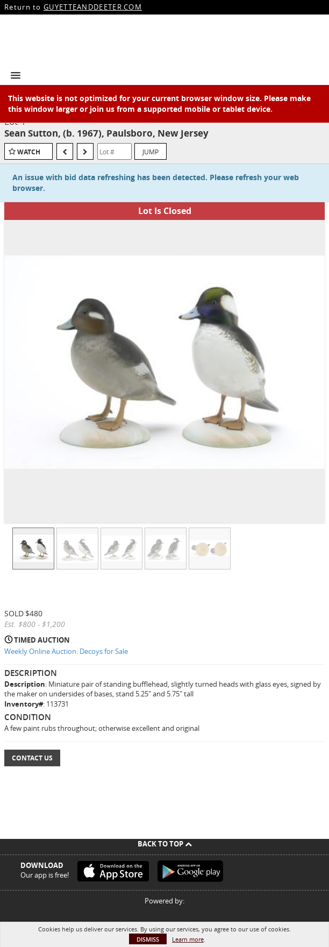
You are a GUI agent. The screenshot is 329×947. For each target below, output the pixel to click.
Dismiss (148, 939)
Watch (28, 151)
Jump (150, 151)
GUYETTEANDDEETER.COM (93, 7)
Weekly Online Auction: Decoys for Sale (66, 651)
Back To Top (165, 844)
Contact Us (32, 758)
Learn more (188, 939)
